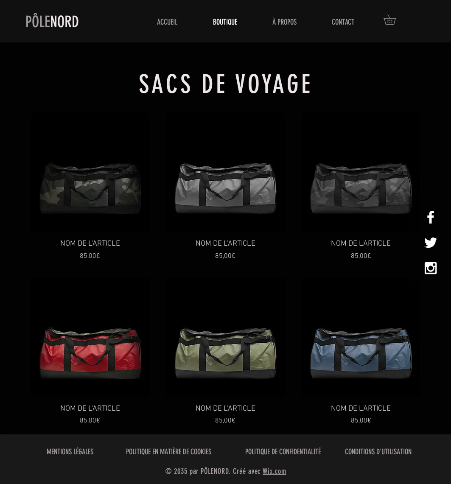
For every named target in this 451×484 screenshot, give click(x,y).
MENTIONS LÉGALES (70, 451)
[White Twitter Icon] (430, 242)
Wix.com (274, 471)
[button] (395, 19)
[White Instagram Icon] (430, 268)
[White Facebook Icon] (430, 217)
